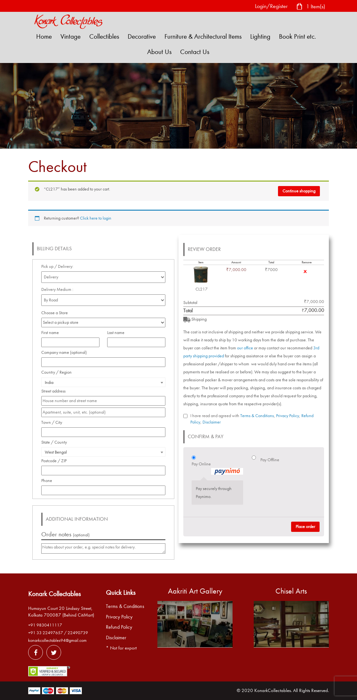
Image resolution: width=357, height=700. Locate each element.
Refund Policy (119, 627)
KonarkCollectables (272, 690)
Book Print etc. (297, 36)
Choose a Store (55, 312)
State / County (55, 442)
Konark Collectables (54, 594)
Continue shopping (298, 191)
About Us (159, 52)
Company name (64, 352)
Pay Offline (269, 460)
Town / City (53, 422)
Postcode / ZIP (55, 460)
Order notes (65, 534)
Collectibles (104, 36)
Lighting (260, 36)
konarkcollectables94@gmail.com (57, 640)
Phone (48, 480)
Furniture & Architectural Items (203, 36)
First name (51, 332)
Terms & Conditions (257, 415)
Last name (117, 332)
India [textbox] (49, 382)
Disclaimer (211, 422)
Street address (55, 391)
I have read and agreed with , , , (251, 419)
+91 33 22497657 (45, 632)
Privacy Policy (287, 415)
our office (245, 348)
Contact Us (194, 52)
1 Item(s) (310, 7)
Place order (305, 526)
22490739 (77, 632)
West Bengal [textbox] (56, 452)
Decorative (142, 36)
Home (44, 36)
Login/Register (271, 6)
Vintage (70, 36)
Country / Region (58, 372)
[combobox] (103, 382)
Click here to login (95, 218)
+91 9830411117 (45, 625)
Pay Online (217, 468)
